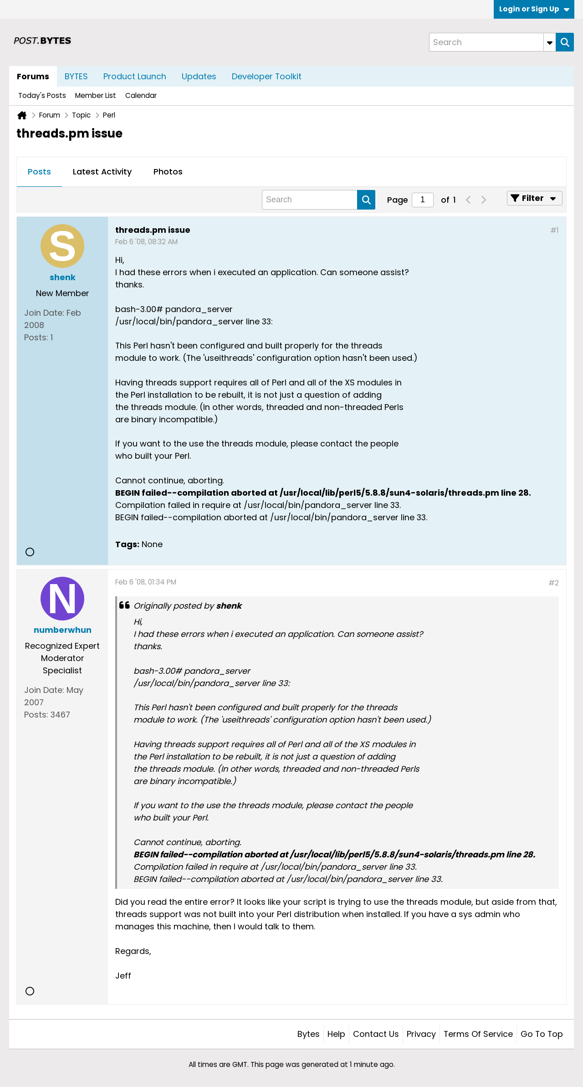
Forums (33, 76)
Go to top (542, 1034)
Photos (168, 171)
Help (336, 1034)
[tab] (39, 172)
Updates (199, 76)
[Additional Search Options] (549, 42)
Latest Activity (102, 171)
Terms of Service (478, 1034)
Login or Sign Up (534, 9)
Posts (39, 171)
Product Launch (134, 76)
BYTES (76, 76)
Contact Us (376, 1034)
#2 (553, 583)
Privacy (421, 1034)
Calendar (141, 95)
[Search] (492, 42)
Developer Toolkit (267, 76)
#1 (554, 230)
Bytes (308, 1034)
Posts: (36, 337)
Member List (95, 95)
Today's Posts (42, 95)
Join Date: (44, 312)
